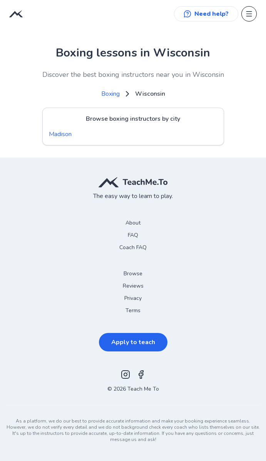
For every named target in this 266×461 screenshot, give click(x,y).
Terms (133, 310)
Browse (133, 273)
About (133, 222)
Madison (60, 134)
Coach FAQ (133, 247)
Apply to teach (133, 342)
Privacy (133, 298)
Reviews (133, 286)
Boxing (110, 94)
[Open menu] (249, 14)
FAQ (133, 235)
